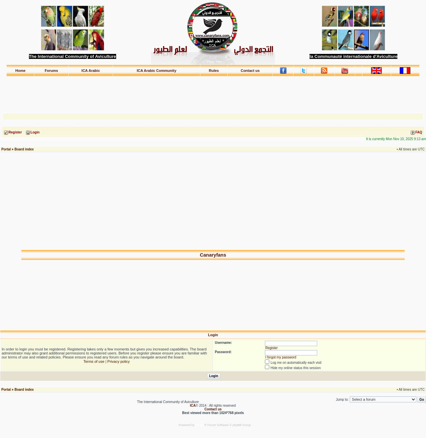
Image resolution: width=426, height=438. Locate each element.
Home (20, 71)
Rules (214, 71)
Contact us (250, 71)
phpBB (199, 425)
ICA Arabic (91, 71)
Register (271, 348)
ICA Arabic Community (156, 71)
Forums (51, 71)
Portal (6, 149)
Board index (24, 149)
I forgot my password (280, 357)
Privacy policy (118, 361)
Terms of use (94, 361)
